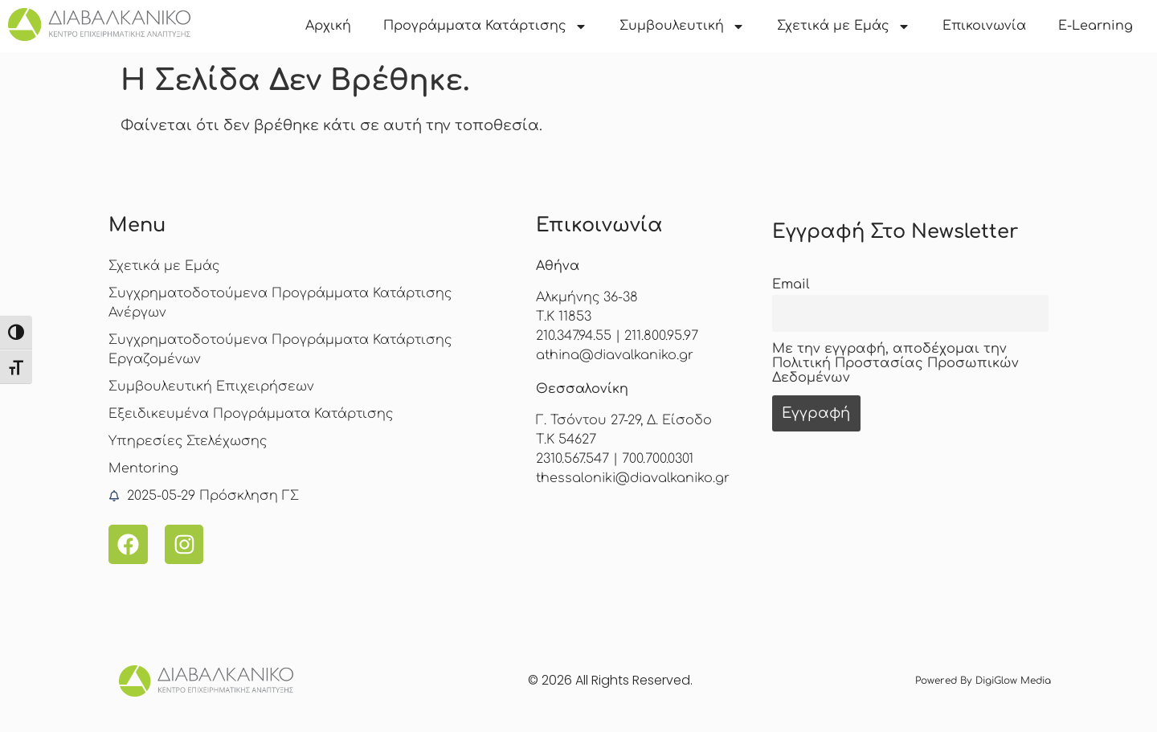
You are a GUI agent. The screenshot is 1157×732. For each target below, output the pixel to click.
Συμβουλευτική (682, 26)
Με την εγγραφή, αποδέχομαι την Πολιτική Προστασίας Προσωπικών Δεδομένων (895, 363)
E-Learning (1095, 25)
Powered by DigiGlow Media (983, 680)
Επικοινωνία (984, 25)
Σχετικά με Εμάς (843, 26)
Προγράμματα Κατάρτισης (485, 26)
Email (791, 284)
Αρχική (328, 25)
